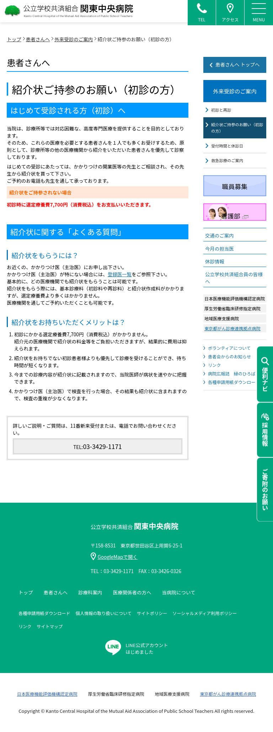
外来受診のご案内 (73, 39)
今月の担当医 (219, 244)
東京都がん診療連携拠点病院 (232, 324)
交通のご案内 (219, 231)
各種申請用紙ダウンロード (234, 378)
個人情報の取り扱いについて (104, 613)
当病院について (178, 592)
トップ (14, 39)
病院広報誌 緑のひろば (232, 369)
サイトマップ (50, 626)
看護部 (234, 211)
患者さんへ (38, 39)
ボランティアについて (229, 344)
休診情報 (214, 257)
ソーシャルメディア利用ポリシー (204, 613)
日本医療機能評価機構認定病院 (47, 694)
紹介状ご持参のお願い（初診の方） (236, 125)
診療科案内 (90, 592)
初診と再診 (220, 108)
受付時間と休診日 (226, 142)
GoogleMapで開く (114, 556)
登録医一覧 (120, 274)
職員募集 (234, 182)
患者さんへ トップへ (237, 64)
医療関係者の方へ (132, 592)
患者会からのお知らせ (229, 352)
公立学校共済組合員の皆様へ (234, 273)
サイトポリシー (152, 613)
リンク (214, 361)
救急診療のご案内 (226, 156)
